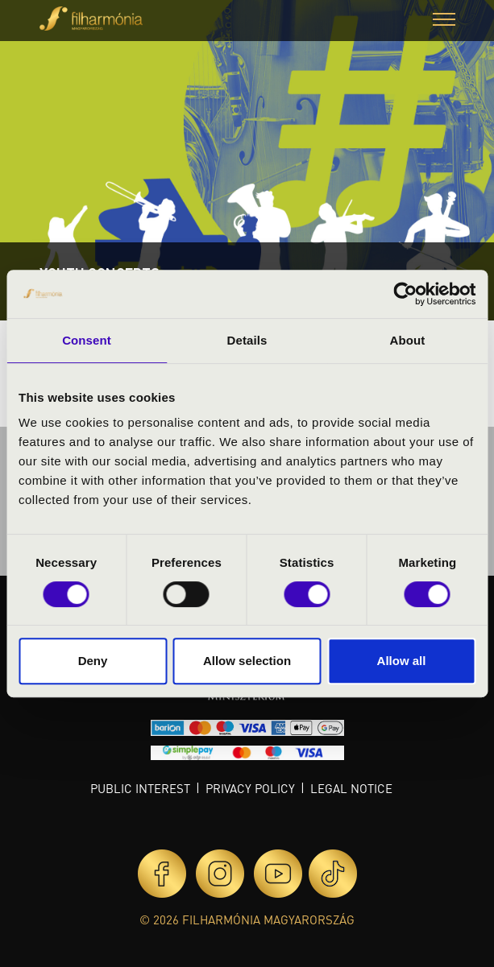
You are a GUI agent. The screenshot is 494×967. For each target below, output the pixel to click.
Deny (93, 660)
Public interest (140, 788)
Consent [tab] (86, 340)
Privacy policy (250, 788)
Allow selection (247, 660)
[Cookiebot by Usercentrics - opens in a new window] (404, 294)
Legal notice (351, 788)
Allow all (401, 660)
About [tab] (408, 340)
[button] (444, 21)
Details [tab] (247, 340)
